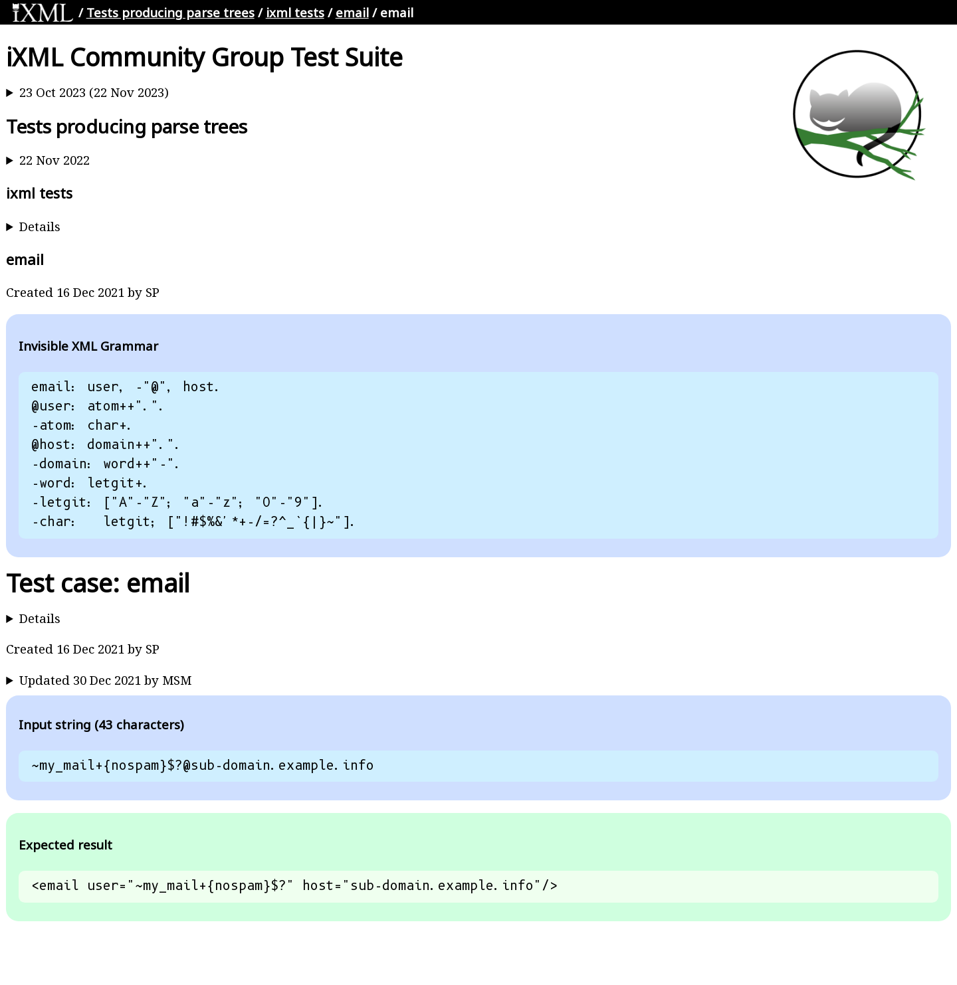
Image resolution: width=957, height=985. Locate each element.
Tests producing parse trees (170, 12)
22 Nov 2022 (54, 159)
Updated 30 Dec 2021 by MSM (105, 680)
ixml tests (295, 12)
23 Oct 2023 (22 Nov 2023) (94, 92)
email (352, 12)
